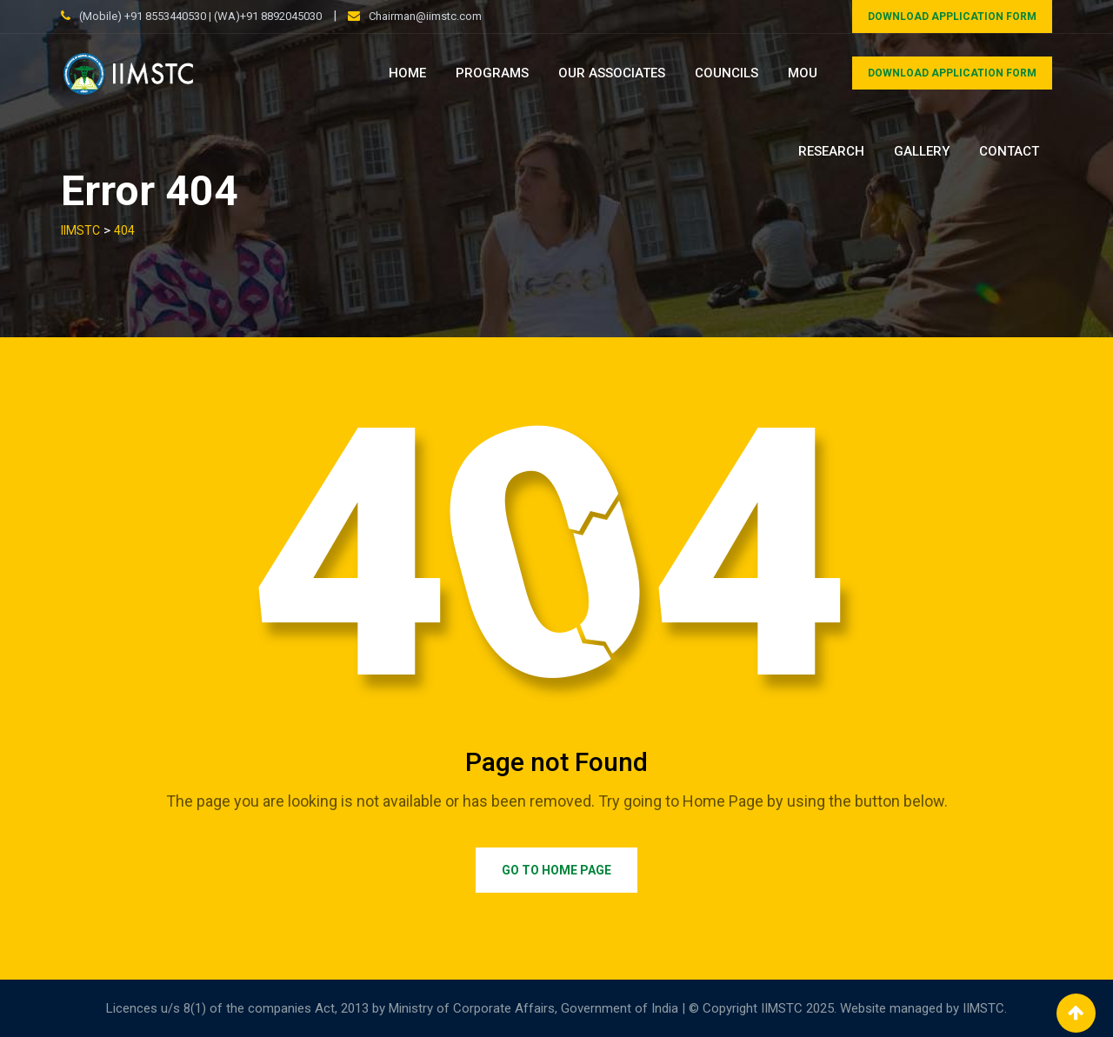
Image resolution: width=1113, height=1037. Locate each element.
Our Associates (611, 73)
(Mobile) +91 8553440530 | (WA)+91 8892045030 (200, 16)
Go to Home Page (556, 870)
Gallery (922, 151)
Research (831, 151)
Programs (492, 73)
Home (407, 73)
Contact (1009, 151)
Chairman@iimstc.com (425, 16)
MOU (802, 73)
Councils (726, 73)
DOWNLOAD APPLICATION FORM (952, 16)
